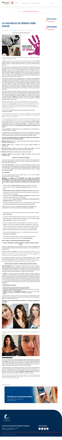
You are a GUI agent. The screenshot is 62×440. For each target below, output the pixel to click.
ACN (27, 30)
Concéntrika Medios (14, 30)
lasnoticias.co (4, 357)
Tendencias (31, 30)
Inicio (20, 11)
